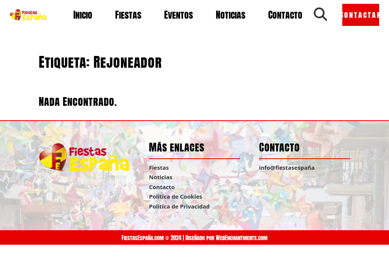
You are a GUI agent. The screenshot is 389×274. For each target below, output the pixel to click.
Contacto (285, 15)
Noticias (230, 15)
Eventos (178, 15)
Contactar (360, 15)
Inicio (82, 15)
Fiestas (128, 15)
